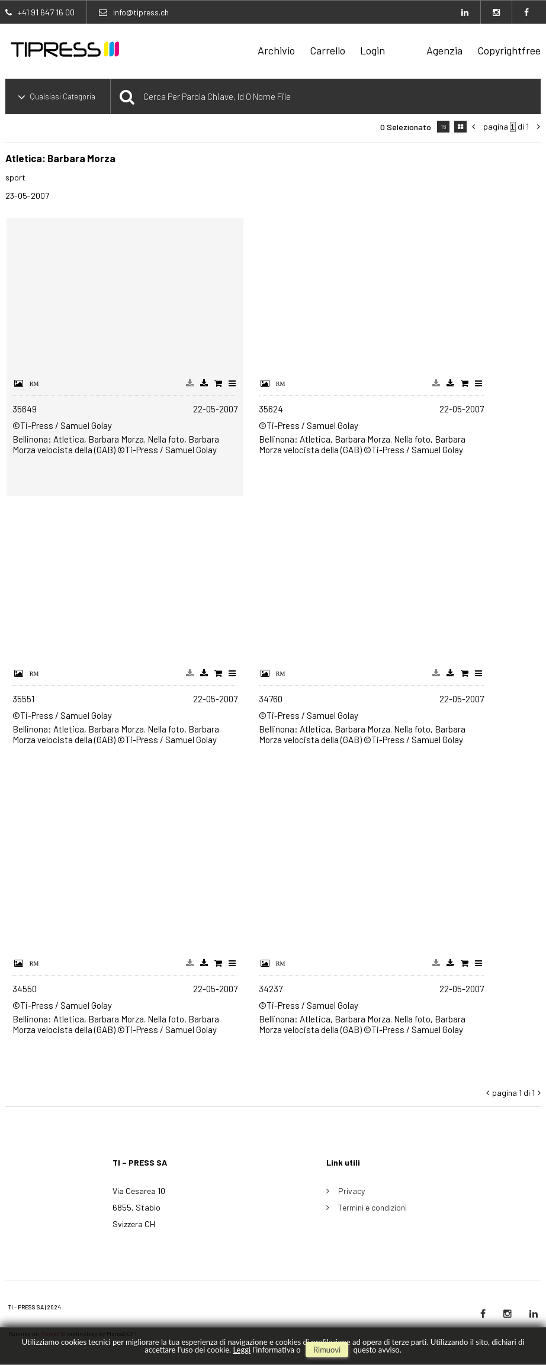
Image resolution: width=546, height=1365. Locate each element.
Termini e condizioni (372, 1207)
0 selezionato (405, 127)
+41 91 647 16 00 (46, 12)
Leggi (241, 1349)
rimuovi (327, 1349)
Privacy (351, 1191)
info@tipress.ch (141, 12)
